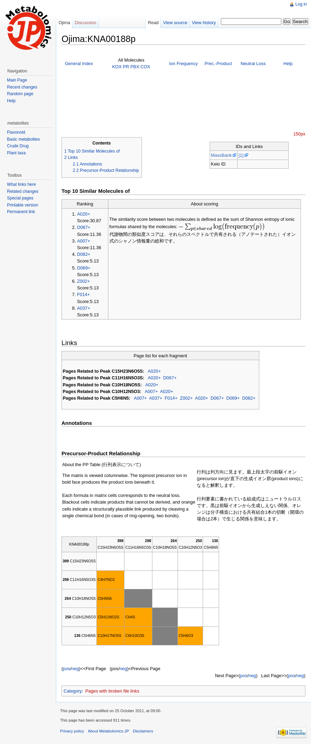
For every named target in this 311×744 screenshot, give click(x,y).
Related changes (22, 191)
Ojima (64, 22)
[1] (240, 155)
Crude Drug (18, 145)
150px (299, 133)
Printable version (22, 205)
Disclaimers (143, 731)
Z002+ (83, 281)
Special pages (20, 198)
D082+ (84, 254)
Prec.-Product (218, 63)
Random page (20, 93)
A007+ (83, 241)
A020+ (83, 214)
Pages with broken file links (112, 691)
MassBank (221, 155)
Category (73, 691)
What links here (21, 184)
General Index (79, 63)
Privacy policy (72, 731)
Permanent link (21, 211)
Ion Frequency (183, 63)
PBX (134, 66)
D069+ (84, 268)
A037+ (83, 308)
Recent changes (22, 87)
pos (66, 668)
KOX (117, 66)
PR (126, 66)
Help (287, 63)
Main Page (17, 80)
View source (175, 22)
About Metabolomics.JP (108, 731)
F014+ (83, 294)
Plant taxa (16, 152)
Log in (301, 4)
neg (75, 668)
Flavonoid (16, 132)
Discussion (85, 22)
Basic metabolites (23, 139)
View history (204, 22)
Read (153, 22)
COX (145, 66)
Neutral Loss (253, 63)
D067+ (84, 227)
